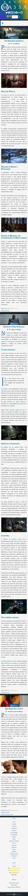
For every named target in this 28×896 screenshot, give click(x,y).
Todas (14, 866)
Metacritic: (5, 310)
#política (14, 851)
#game (13, 329)
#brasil (10, 711)
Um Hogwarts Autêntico (14, 41)
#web (14, 858)
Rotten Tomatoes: (7, 814)
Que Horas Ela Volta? (14, 708)
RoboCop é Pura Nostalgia (14, 326)
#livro (14, 822)
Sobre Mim (14, 885)
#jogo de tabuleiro (14, 841)
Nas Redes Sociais (14, 883)
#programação (14, 854)
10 (14, 868)
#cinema (14, 711)
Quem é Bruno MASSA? (14, 887)
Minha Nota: (4, 308)
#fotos (14, 849)
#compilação (14, 832)
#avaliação (16, 43)
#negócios (14, 828)
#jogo (14, 839)
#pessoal (14, 845)
